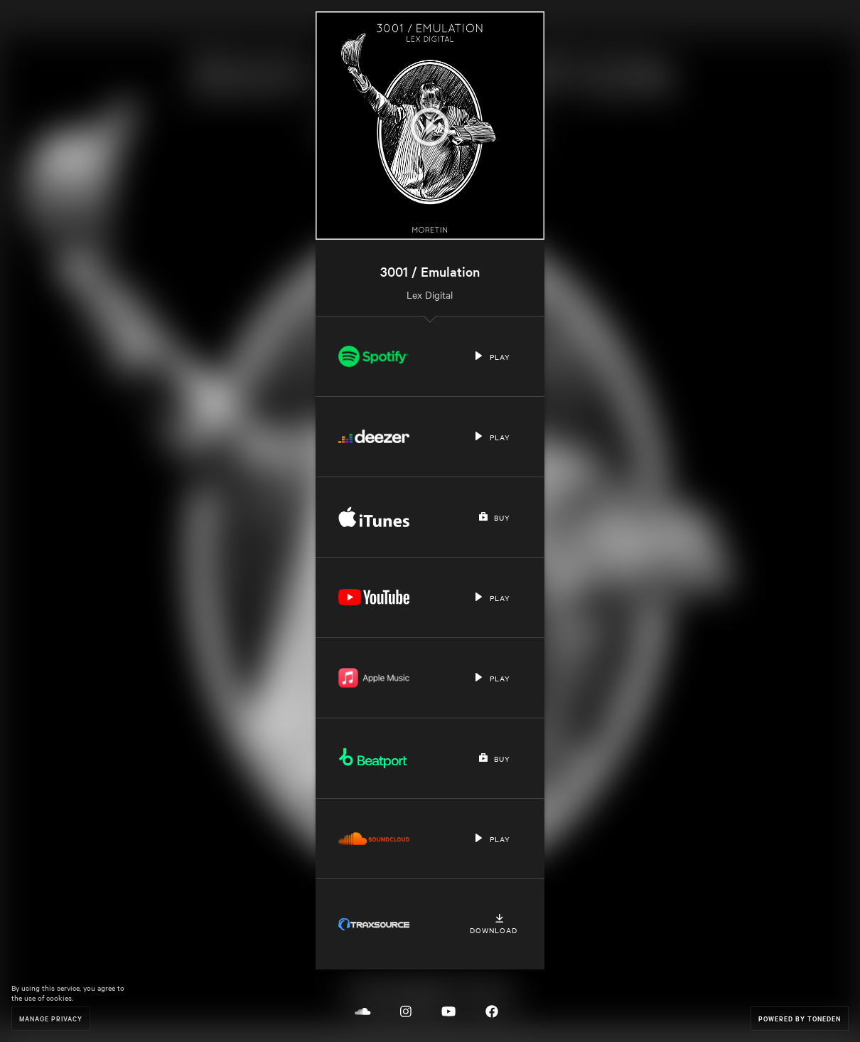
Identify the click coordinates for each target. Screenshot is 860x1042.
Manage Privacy (50, 1018)
